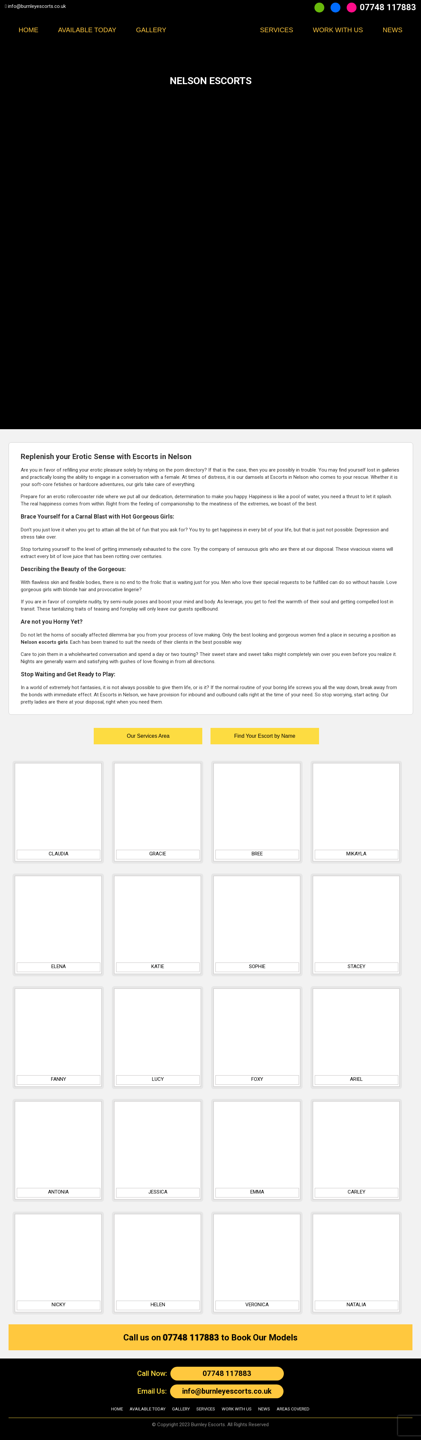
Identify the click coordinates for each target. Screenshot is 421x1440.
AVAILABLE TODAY (87, 30)
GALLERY (181, 1408)
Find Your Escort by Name (264, 736)
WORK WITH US (338, 30)
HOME (28, 30)
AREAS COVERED (293, 1408)
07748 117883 (388, 7)
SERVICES (205, 1408)
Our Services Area (148, 736)
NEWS (393, 30)
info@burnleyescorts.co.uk (37, 6)
